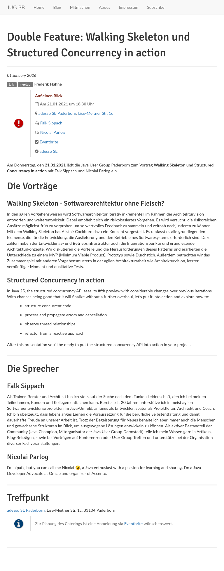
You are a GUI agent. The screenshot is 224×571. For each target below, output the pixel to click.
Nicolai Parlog (52, 132)
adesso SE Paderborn (57, 113)
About (104, 7)
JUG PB (16, 7)
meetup (25, 84)
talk (11, 84)
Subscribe (155, 7)
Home (39, 7)
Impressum (128, 7)
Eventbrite (49, 141)
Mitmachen (80, 7)
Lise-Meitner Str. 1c (95, 113)
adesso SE (49, 151)
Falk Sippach (51, 122)
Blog (57, 7)
